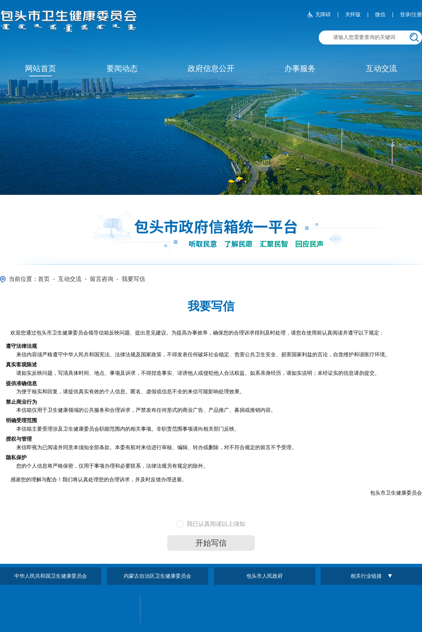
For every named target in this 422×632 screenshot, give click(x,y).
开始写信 (211, 542)
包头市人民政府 (264, 576)
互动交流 (381, 68)
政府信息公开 (211, 68)
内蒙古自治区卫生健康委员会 (157, 576)
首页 (44, 279)
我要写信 (133, 279)
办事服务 (300, 68)
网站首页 (40, 68)
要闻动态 (122, 68)
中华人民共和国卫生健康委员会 (50, 576)
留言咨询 (101, 279)
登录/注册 (411, 14)
